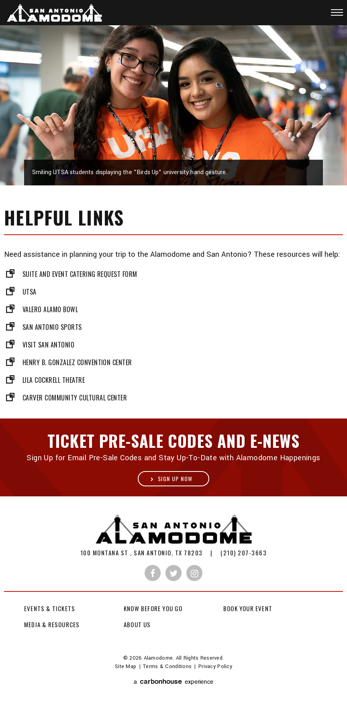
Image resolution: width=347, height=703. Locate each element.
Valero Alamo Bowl (50, 309)
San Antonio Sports (52, 327)
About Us (137, 624)
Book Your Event (247, 608)
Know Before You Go (153, 608)
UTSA (29, 292)
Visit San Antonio (48, 344)
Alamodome (59, 13)
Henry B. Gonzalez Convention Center (77, 362)
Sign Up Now (175, 478)
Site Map (125, 666)
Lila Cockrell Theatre (53, 380)
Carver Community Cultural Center (74, 397)
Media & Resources (52, 624)
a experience (173, 682)
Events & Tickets (49, 608)
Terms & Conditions (167, 666)
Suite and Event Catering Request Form (79, 274)
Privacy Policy (215, 666)
